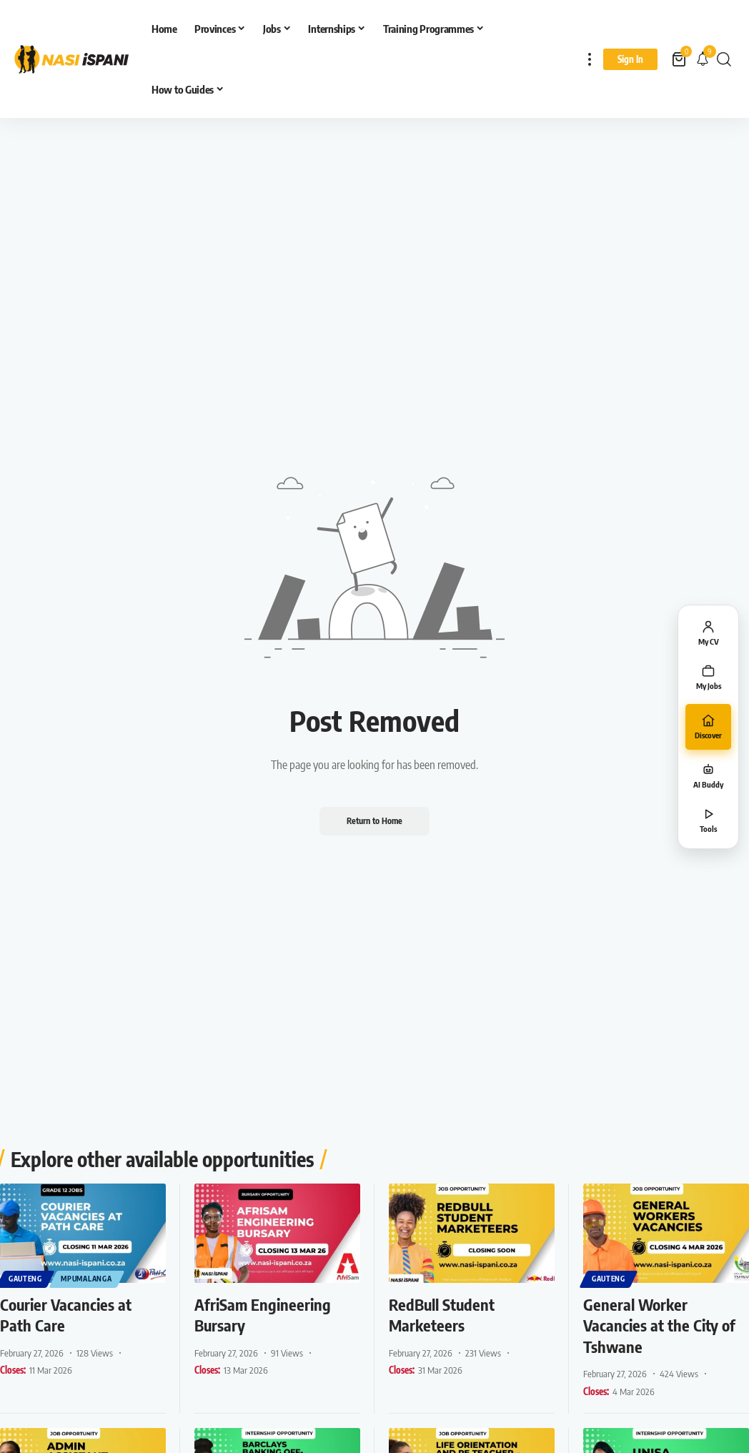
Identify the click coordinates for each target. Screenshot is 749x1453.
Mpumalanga (86, 1278)
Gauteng (25, 1278)
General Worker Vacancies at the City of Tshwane (659, 1324)
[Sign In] (630, 59)
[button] (590, 59)
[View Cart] (680, 59)
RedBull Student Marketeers (442, 1314)
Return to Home (374, 820)
